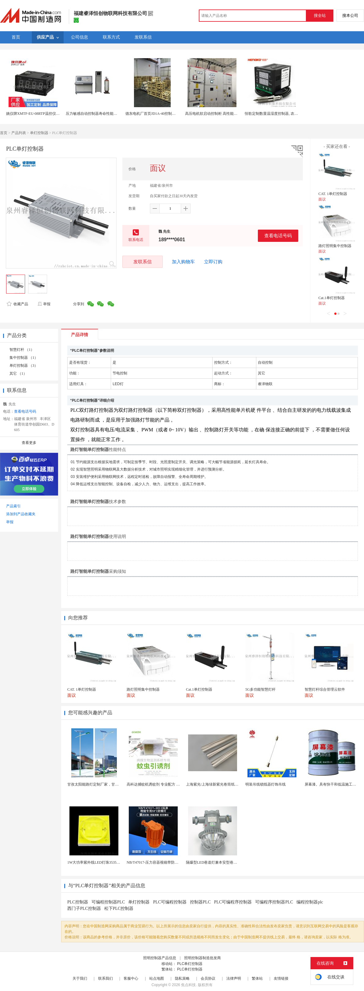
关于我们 (79, 978)
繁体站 (257, 978)
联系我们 (105, 978)
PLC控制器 (77, 902)
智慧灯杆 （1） (21, 349)
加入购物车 (183, 261)
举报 (43, 304)
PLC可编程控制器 (170, 902)
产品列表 (18, 133)
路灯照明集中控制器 (334, 246)
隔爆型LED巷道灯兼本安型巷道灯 (213, 862)
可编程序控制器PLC (274, 902)
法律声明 (233, 978)
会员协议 (208, 978)
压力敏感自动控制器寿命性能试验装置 (97, 113)
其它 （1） (18, 373)
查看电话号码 (278, 235)
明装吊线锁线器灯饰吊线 (265, 784)
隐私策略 (182, 978)
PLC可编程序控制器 (233, 902)
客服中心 (131, 978)
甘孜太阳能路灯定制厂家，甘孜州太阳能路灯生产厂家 (111, 784)
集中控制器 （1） (23, 357)
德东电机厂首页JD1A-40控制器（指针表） (159, 113)
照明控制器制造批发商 (202, 958)
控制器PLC (200, 902)
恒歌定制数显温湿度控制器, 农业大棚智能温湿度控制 (288, 113)
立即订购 (213, 261)
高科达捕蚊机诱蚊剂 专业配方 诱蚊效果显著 (162, 784)
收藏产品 (17, 304)
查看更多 (29, 443)
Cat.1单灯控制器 (331, 298)
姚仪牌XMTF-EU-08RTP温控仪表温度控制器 (42, 113)
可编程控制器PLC (108, 902)
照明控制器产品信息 (159, 958)
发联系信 (142, 261)
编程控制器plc (309, 902)
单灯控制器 (39, 133)
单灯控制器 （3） (23, 365)
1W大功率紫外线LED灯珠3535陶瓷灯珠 (99, 862)
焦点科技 (188, 985)
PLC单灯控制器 (189, 964)
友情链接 (281, 978)
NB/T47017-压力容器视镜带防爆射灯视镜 (160, 862)
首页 (3, 133)
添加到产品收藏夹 (20, 514)
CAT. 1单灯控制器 (332, 194)
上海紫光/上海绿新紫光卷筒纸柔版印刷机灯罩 (223, 784)
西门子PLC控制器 (84, 908)
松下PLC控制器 (119, 908)
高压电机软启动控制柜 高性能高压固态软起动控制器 (227, 113)
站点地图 (156, 978)
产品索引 (13, 506)
